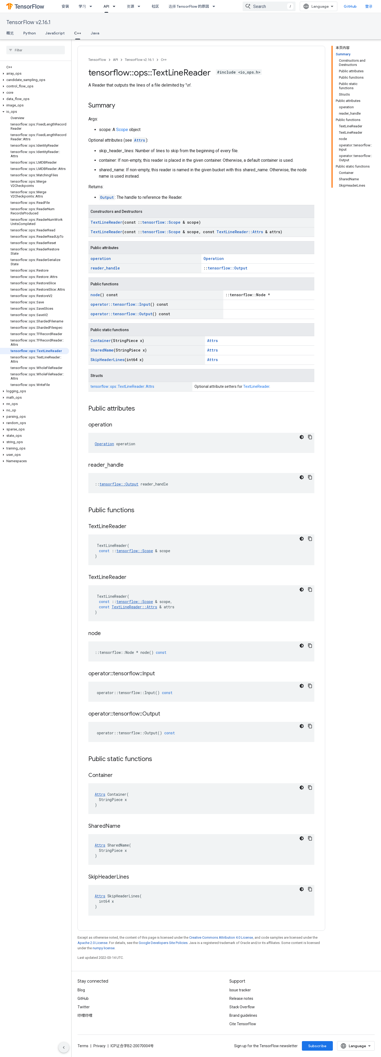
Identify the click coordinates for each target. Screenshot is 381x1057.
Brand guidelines (243, 1015)
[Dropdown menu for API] (115, 6)
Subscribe (317, 1045)
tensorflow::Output (227, 268)
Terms (83, 1046)
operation (100, 258)
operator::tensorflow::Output (121, 313)
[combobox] (269, 6)
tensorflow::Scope (161, 222)
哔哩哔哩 (85, 1015)
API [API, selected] (106, 6)
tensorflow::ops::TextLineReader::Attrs (122, 386)
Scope (122, 129)
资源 (130, 6)
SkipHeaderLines (107, 359)
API (115, 60)
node (95, 294)
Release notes (241, 998)
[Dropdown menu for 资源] (140, 6)
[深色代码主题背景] (301, 437)
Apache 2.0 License (92, 943)
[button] (34, 73)
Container (100, 340)
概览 (10, 33)
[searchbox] (35, 50)
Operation (213, 258)
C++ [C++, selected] (77, 33)
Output (107, 197)
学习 (82, 6)
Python (29, 33)
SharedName (102, 350)
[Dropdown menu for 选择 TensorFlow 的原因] (215, 6)
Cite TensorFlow (242, 1024)
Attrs (139, 140)
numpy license (104, 948)
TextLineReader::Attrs (239, 231)
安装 (65, 6)
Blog (81, 990)
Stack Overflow (242, 1007)
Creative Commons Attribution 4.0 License (221, 937)
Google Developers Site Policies (163, 943)
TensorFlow (97, 60)
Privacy (99, 1046)
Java (95, 33)
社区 (155, 6)
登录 (369, 6)
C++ (164, 60)
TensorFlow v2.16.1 (28, 22)
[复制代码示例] (310, 437)
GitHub (350, 6)
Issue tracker (240, 990)
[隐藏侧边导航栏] (63, 1047)
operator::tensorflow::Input (120, 304)
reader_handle (105, 268)
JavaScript (55, 33)
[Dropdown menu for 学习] (92, 6)
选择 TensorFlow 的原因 (189, 6)
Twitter (84, 1007)
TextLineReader (106, 222)
